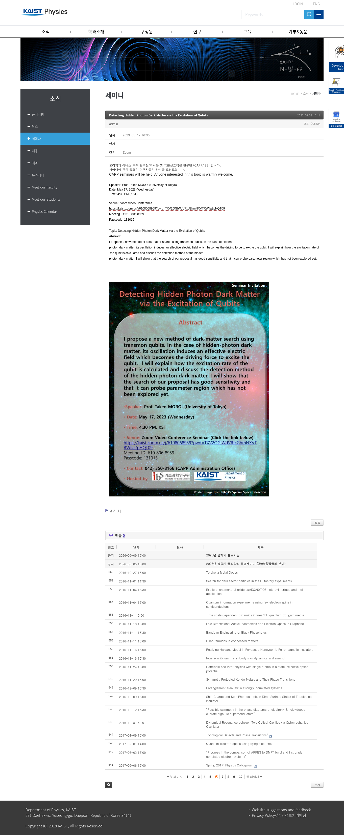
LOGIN (298, 3)
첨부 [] (115, 511)
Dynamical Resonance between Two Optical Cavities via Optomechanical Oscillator (257, 724)
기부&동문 (298, 31)
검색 (108, 785)
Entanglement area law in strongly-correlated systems (244, 688)
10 (240, 777)
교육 (248, 31)
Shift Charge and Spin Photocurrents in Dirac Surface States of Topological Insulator (259, 698)
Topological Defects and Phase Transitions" (237, 735)
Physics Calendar (44, 211)
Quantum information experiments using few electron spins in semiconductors (249, 604)
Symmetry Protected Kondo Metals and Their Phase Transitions (250, 679)
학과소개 (96, 31)
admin (113, 124)
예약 (35, 162)
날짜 (136, 547)
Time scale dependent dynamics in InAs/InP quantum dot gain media (255, 615)
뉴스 (35, 126)
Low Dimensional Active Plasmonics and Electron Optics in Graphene (255, 623)
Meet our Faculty (44, 187)
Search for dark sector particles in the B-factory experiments (249, 581)
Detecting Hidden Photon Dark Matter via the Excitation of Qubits (158, 115)
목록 (317, 522)
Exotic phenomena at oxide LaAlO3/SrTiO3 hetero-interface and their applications (255, 591)
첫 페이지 (175, 777)
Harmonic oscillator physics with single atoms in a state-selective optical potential (257, 668)
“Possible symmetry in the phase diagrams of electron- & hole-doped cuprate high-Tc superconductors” (255, 711)
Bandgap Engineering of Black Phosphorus (236, 632)
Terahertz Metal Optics (222, 572)
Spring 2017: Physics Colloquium (229, 765)
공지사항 (38, 114)
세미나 (36, 138)
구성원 (147, 31)
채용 (35, 150)
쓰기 (317, 785)
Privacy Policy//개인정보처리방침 (279, 815)
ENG (316, 3)
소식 (46, 31)
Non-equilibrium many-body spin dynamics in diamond (245, 658)
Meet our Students (46, 199)
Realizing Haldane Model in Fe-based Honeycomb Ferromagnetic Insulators (259, 649)
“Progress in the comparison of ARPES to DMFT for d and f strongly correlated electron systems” (254, 754)
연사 (180, 547)
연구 (197, 31)
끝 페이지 (254, 777)
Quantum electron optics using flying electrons (239, 743)
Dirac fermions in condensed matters (232, 641)
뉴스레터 (38, 175)
